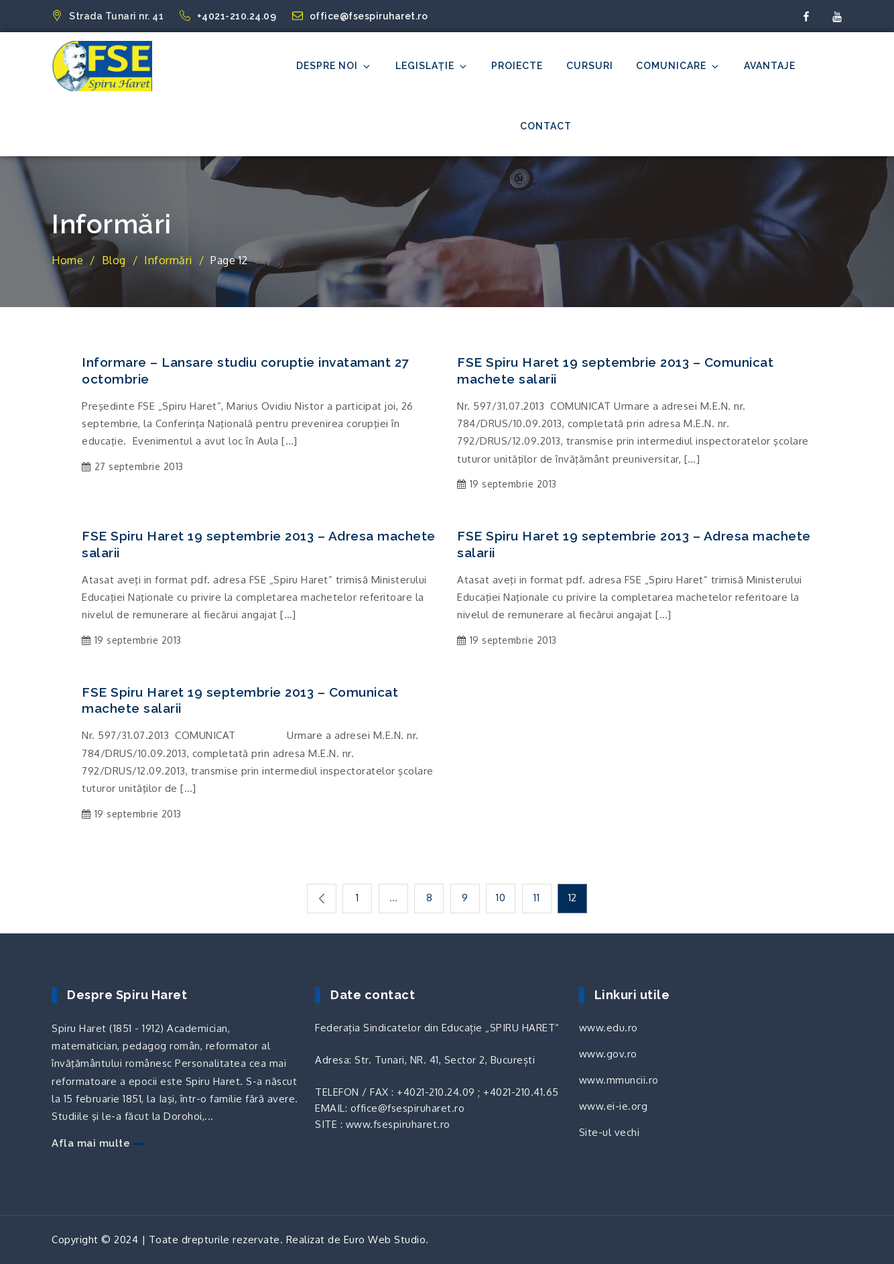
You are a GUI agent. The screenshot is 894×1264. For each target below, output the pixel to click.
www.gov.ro (608, 1053)
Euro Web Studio (385, 1239)
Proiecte (517, 65)
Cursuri (589, 65)
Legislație (431, 66)
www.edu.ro (608, 1027)
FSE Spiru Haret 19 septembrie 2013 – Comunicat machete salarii (615, 370)
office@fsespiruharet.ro (360, 16)
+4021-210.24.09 (229, 16)
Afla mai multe (98, 1143)
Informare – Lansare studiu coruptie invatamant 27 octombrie (245, 370)
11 (536, 897)
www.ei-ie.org (613, 1106)
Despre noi (334, 66)
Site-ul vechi (609, 1132)
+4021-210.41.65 (521, 1092)
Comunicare (678, 66)
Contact (546, 126)
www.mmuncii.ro (619, 1080)
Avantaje (769, 65)
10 (500, 897)
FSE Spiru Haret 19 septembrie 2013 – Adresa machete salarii (259, 544)
